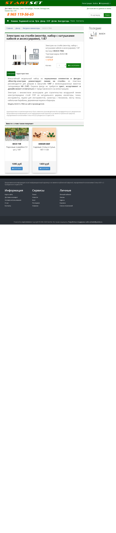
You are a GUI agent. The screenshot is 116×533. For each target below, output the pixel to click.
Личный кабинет (65, 194)
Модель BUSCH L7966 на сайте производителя (26, 104)
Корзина (63, 203)
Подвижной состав (26, 21)
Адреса (62, 200)
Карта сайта (9, 194)
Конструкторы (63, 21)
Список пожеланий (66, 206)
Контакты (80, 21)
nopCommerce (27, 222)
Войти (95, 3)
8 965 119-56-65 (20, 14)
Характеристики (22, 74)
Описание (11, 74)
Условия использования (13, 200)
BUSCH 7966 (97, 35)
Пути (37, 21)
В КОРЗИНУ (16, 168)
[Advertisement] (99, 113)
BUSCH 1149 (17, 144)
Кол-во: (48, 65)
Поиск (107, 15)
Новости (35, 197)
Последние (36, 203)
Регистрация (87, 3)
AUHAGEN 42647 (44, 144)
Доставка (8, 8)
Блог (33, 200)
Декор (42, 21)
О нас (7, 203)
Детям (54, 21)
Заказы (62, 197)
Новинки (14, 21)
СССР (48, 21)
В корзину (74, 65)
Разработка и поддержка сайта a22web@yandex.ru (85, 222)
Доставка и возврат (11, 197)
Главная (9, 28)
